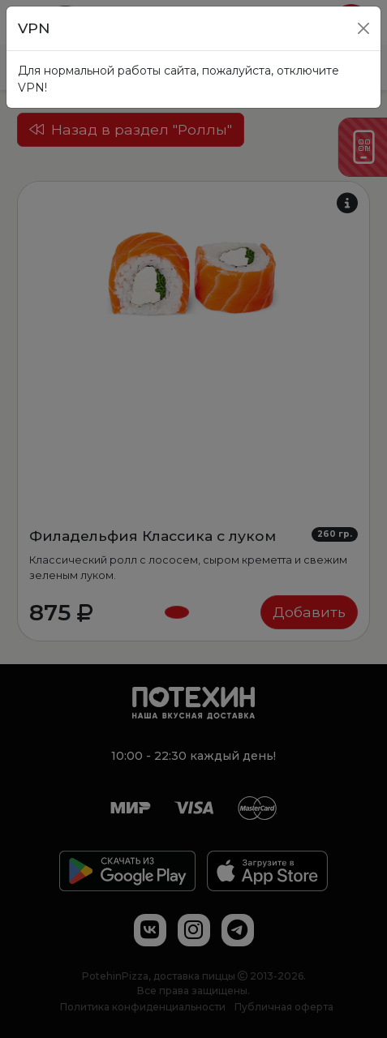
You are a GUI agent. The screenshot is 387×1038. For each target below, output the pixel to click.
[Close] (363, 28)
